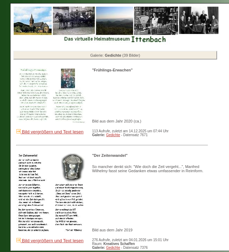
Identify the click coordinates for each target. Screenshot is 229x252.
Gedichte (113, 135)
